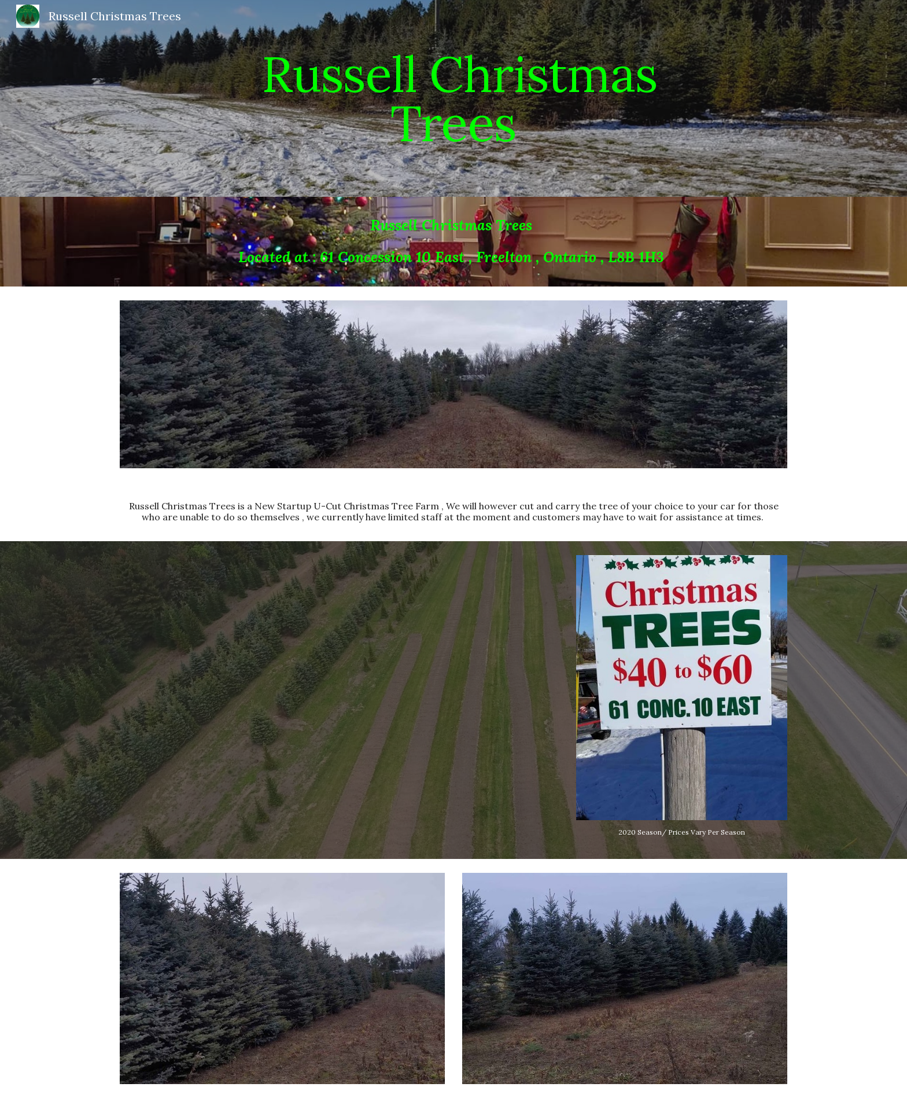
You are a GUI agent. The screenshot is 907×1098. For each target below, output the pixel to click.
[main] (453, 99)
